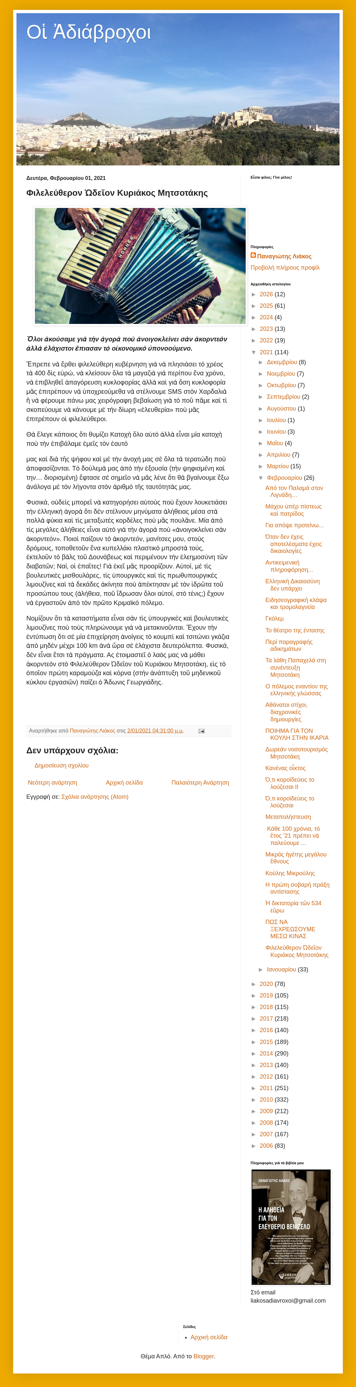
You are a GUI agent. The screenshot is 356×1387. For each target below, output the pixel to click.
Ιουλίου (277, 420)
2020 (267, 984)
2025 (267, 306)
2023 (267, 329)
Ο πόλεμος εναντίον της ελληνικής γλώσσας (296, 690)
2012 (267, 1076)
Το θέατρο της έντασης (295, 630)
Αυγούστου (282, 408)
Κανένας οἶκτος (285, 768)
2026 (267, 294)
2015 (267, 1042)
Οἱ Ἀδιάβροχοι (88, 32)
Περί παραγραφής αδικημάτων (289, 645)
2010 (267, 1099)
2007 (267, 1134)
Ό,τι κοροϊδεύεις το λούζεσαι (290, 802)
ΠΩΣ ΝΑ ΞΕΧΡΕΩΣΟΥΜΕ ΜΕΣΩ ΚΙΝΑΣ (290, 929)
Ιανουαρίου (282, 969)
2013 (267, 1065)
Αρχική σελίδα (124, 782)
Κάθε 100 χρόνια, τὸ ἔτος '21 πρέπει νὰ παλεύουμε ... (292, 835)
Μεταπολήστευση (288, 817)
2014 (267, 1053)
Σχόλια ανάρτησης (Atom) (94, 797)
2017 (267, 1018)
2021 (267, 352)
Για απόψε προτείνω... (294, 525)
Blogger (204, 1356)
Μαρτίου (278, 466)
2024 (267, 317)
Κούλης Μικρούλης (290, 873)
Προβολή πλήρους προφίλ (285, 267)
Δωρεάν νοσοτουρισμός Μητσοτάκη (296, 753)
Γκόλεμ (274, 618)
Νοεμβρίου (282, 373)
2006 (267, 1145)
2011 (267, 1088)
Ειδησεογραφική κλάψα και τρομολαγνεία (296, 604)
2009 (267, 1111)
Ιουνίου (277, 431)
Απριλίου (279, 454)
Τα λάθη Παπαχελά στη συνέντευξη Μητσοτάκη (295, 667)
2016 (267, 1030)
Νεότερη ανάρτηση (52, 782)
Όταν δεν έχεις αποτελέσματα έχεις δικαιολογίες (293, 544)
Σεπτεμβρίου (284, 396)
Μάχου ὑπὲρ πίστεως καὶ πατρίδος (293, 510)
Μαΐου (276, 443)
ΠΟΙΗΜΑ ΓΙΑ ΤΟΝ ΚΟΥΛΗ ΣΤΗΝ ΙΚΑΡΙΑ (297, 734)
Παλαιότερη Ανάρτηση (200, 782)
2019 (267, 995)
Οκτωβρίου (282, 385)
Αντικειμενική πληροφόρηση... (289, 566)
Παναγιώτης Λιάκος (284, 256)
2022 (267, 340)
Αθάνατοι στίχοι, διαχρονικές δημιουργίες (286, 712)
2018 (267, 1007)
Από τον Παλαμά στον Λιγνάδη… (294, 492)
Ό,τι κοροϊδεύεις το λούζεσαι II (290, 783)
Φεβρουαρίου (285, 478)
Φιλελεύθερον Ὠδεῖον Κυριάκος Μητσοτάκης (297, 951)
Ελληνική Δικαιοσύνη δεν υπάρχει (292, 585)
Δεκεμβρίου (283, 362)
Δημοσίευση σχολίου (62, 765)
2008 (267, 1122)
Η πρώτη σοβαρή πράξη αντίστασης (297, 888)
